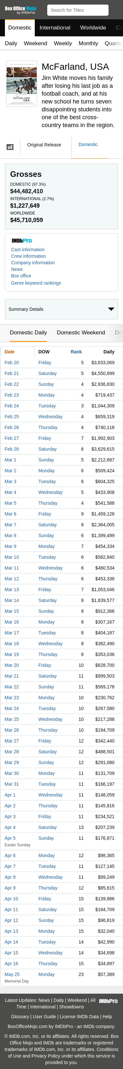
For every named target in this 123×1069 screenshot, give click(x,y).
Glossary (20, 1016)
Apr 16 (11, 963)
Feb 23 (12, 395)
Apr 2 (10, 805)
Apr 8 (10, 877)
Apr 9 (10, 888)
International (55, 28)
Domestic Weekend (81, 332)
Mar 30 (12, 773)
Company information (33, 262)
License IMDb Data (79, 1016)
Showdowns (71, 1006)
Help (107, 1016)
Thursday (47, 427)
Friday (44, 362)
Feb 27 (12, 438)
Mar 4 (10, 492)
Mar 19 (12, 654)
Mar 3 (10, 481)
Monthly (88, 43)
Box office (21, 275)
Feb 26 (12, 427)
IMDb (88, 1026)
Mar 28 (12, 751)
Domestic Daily (28, 332)
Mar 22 (12, 686)
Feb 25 (12, 416)
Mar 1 (10, 459)
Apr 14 (11, 942)
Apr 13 (11, 931)
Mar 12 (12, 578)
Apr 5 (10, 838)
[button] (115, 9)
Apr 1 (10, 794)
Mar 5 (10, 503)
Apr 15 (11, 952)
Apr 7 (10, 866)
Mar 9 (10, 546)
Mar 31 (12, 784)
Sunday (46, 384)
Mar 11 (12, 568)
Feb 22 (12, 384)
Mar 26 (12, 730)
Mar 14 (12, 600)
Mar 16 (12, 622)
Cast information (28, 249)
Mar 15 (12, 611)
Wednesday (50, 416)
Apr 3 (10, 816)
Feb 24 (12, 405)
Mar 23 (12, 697)
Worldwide (93, 28)
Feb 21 (12, 373)
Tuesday (47, 405)
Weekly (63, 43)
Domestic (19, 28)
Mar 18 (12, 643)
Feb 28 (12, 449)
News (17, 269)
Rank (76, 351)
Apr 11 (11, 909)
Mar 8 (10, 535)
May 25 (12, 974)
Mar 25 (12, 719)
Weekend (36, 43)
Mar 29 (12, 762)
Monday (46, 395)
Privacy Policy (45, 1056)
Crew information (28, 256)
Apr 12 (11, 920)
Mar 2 (10, 470)
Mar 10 (12, 557)
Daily (11, 43)
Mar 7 (10, 524)
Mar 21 (12, 676)
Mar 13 (12, 589)
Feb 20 (12, 362)
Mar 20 (12, 665)
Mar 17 (12, 632)
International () (32, 199)
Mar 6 (10, 513)
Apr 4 (10, 827)
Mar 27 (12, 740)
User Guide (44, 1016)
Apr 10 (11, 898)
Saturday (47, 373)
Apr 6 (10, 855)
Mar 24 (12, 708)
